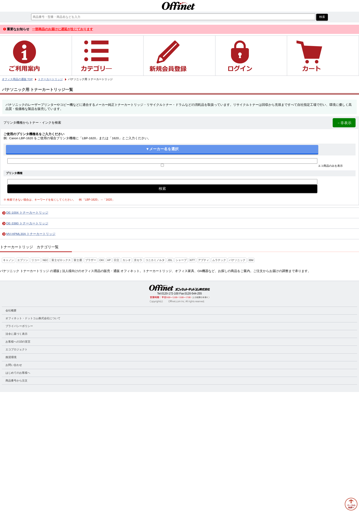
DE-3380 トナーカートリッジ (27, 223)
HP (109, 260)
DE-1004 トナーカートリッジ (27, 212)
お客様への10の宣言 (17, 341)
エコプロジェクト (16, 349)
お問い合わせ (13, 365)
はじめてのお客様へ (17, 372)
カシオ (126, 260)
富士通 (78, 260)
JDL (170, 260)
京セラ (138, 260)
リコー (35, 260)
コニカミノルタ (155, 260)
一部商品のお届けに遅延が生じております (62, 29)
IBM (251, 260)
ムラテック (219, 260)
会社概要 (10, 310)
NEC (45, 260)
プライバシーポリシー (19, 326)
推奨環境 (10, 357)
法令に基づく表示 (16, 333)
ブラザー (90, 260)
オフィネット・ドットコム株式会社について (32, 318)
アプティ (203, 260)
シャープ (181, 260)
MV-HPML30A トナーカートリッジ (30, 234)
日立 (116, 260)
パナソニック (237, 260)
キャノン (8, 260)
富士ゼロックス (61, 260)
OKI (101, 260)
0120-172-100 (170, 293)
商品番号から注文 (16, 380)
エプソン (22, 260)
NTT (192, 260)
